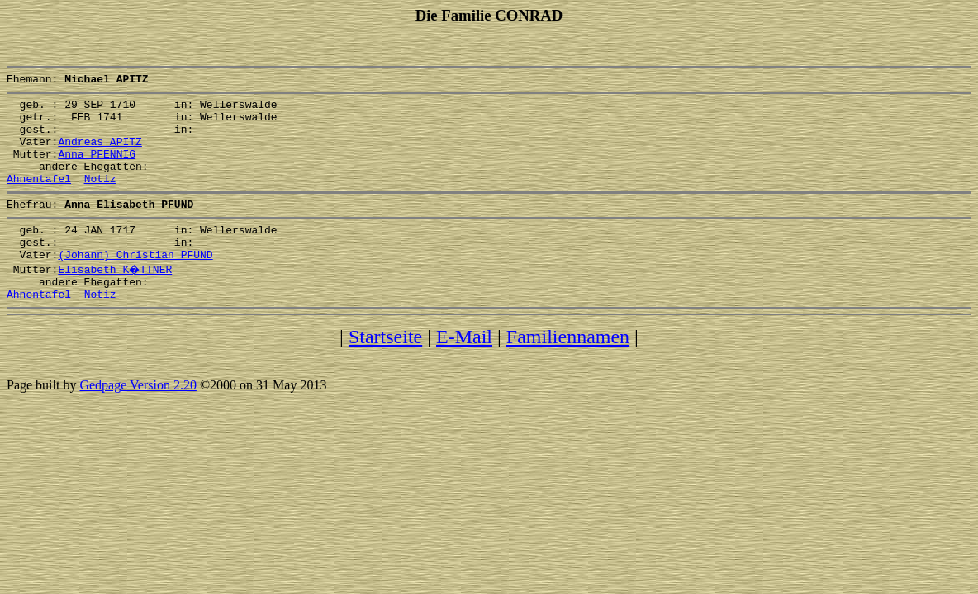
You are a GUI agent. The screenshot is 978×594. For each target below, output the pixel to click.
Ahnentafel (39, 198)
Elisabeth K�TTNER (115, 298)
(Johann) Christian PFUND (135, 283)
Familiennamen (567, 371)
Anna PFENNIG (96, 168)
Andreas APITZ (99, 153)
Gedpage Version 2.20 (137, 419)
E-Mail (464, 371)
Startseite (385, 371)
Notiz (100, 198)
